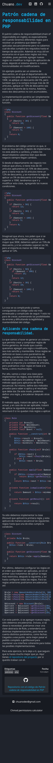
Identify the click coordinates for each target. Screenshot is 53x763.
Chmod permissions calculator (26, 758)
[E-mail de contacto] (30, 4)
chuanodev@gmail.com (26, 750)
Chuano (12, 4)
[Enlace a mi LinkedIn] (35, 4)
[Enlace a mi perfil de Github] (40, 4)
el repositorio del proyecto (23, 705)
